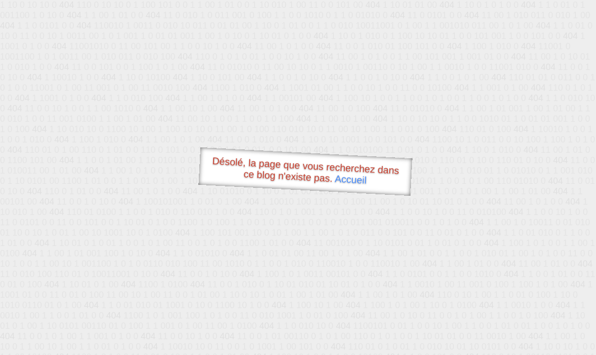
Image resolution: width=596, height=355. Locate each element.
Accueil (351, 179)
